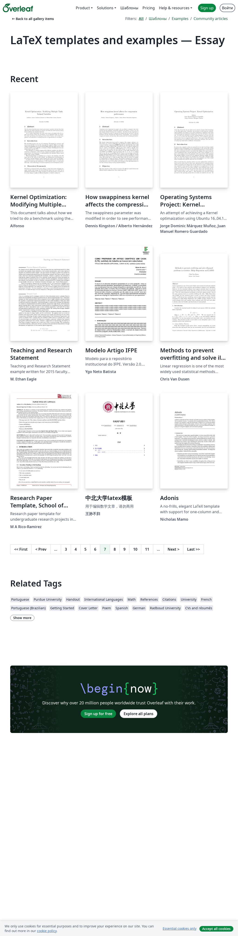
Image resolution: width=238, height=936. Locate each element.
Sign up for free (98, 713)
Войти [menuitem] (227, 7)
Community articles (211, 18)
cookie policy (46, 931)
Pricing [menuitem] (148, 7)
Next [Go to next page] (173, 549)
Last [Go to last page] (193, 549)
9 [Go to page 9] (124, 549)
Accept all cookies (216, 928)
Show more (22, 618)
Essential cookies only (179, 928)
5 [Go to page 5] (85, 549)
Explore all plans (138, 713)
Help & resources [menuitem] (174, 7)
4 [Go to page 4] (76, 549)
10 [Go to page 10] (135, 549)
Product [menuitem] (83, 7)
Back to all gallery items (32, 19)
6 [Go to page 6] (95, 549)
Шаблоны (158, 18)
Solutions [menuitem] (105, 7)
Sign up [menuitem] (207, 7)
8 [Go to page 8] (115, 549)
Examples (180, 18)
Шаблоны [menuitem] (129, 7)
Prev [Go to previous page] (40, 549)
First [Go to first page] (21, 549)
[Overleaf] (18, 8)
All (141, 18)
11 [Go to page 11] (147, 549)
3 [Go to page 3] (66, 549)
